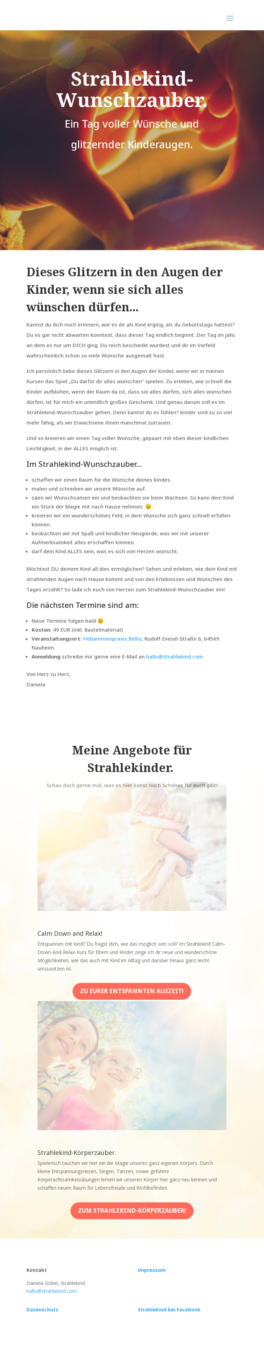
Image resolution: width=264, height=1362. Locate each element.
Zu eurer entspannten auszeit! (132, 991)
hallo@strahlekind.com (174, 656)
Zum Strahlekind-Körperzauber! (132, 1210)
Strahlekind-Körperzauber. (76, 1152)
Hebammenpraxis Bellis (112, 638)
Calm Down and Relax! (69, 933)
